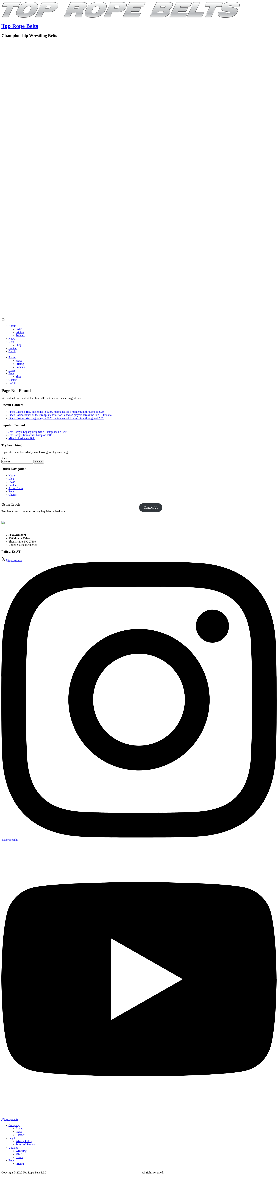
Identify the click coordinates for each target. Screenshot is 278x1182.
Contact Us (151, 507)
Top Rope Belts (19, 26)
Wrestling (21, 1150)
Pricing (20, 332)
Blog (11, 478)
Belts (11, 341)
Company (14, 1125)
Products (13, 485)
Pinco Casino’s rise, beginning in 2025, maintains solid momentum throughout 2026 (56, 411)
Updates (13, 1147)
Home (12, 475)
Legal (12, 1138)
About (12, 325)
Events (19, 1157)
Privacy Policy (24, 1141)
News (12, 338)
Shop (18, 344)
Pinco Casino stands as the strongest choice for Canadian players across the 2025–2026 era (60, 414)
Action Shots (16, 488)
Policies (20, 335)
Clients (12, 494)
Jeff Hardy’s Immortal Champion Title (30, 435)
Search (5, 458)
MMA (19, 1154)
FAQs (19, 328)
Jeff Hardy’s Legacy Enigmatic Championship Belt (37, 431)
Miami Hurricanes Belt (22, 438)
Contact (13, 348)
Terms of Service (25, 1144)
